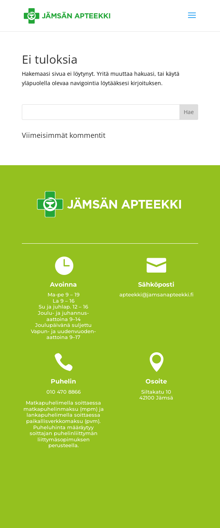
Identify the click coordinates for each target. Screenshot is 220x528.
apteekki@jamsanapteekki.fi (156, 294)
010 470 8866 (63, 392)
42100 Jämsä (156, 397)
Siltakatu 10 (156, 392)
